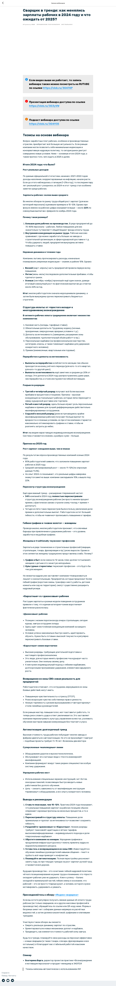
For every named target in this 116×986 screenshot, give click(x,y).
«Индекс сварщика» (67, 897)
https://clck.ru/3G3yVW (44, 108)
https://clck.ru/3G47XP (58, 90)
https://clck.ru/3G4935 (44, 126)
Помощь (5, 976)
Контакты (12, 976)
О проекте (5, 973)
